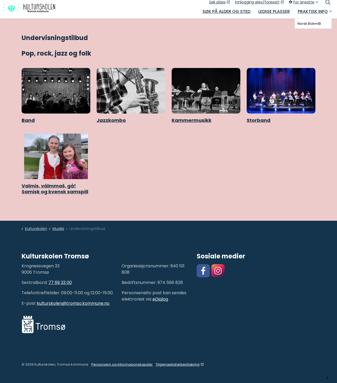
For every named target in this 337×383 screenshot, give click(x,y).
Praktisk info (313, 14)
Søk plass (219, 4)
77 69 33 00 (60, 282)
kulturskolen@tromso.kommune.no (73, 303)
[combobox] (313, 23)
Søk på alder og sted (226, 14)
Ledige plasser (274, 14)
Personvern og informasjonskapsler (122, 364)
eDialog (160, 299)
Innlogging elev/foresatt (259, 4)
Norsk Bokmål (309, 23)
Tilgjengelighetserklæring (180, 364)
